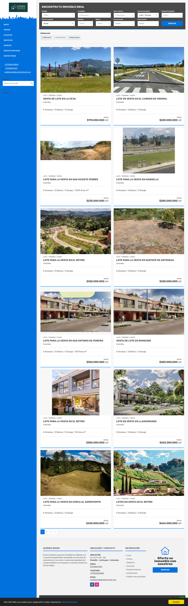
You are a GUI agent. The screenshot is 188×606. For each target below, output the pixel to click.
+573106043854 (11, 64)
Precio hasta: (142, 19)
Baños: (98, 19)
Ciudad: (44, 11)
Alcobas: (81, 19)
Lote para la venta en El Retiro (64, 260)
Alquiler (8, 35)
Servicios (8, 40)
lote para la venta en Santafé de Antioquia (145, 260)
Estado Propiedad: (167, 11)
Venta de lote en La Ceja (59, 98)
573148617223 (11, 68)
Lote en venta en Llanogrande (136, 421)
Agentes (7, 45)
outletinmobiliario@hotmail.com (17, 72)
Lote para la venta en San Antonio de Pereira (73, 340)
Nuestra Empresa (12, 51)
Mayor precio (74, 37)
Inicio (6, 25)
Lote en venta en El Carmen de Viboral (141, 98)
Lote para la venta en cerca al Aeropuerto (72, 502)
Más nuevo (46, 37)
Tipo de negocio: (47, 19)
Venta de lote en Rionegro (133, 340)
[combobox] (58, 15)
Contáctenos (10, 56)
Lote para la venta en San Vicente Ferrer (70, 179)
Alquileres (131, 562)
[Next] (55, 531)
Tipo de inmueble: (143, 11)
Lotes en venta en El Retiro (134, 502)
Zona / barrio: (118, 11)
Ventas (7, 30)
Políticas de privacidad (136, 577)
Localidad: (81, 11)
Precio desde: (118, 19)
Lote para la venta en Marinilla (137, 179)
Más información (69, 602)
